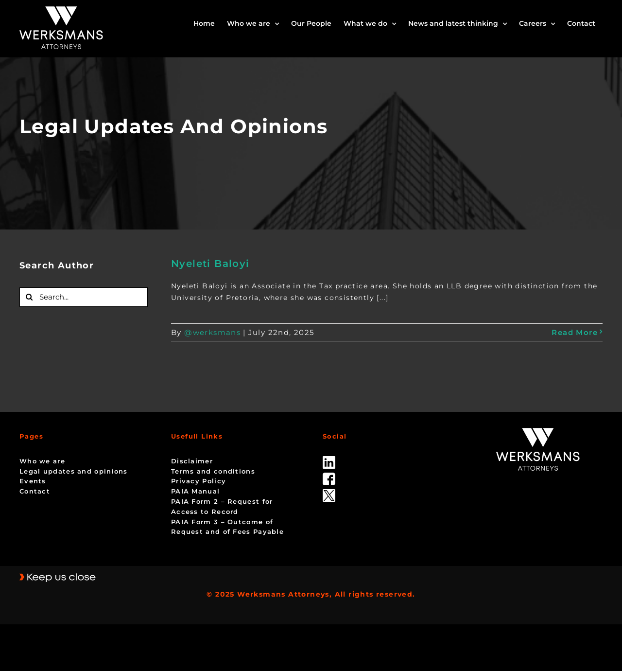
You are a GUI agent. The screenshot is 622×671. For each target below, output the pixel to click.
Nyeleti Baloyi (210, 263)
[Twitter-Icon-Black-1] (329, 492)
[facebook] (329, 476)
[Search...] (83, 297)
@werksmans (212, 332)
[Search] (29, 297)
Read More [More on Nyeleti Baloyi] (575, 332)
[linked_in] (329, 459)
